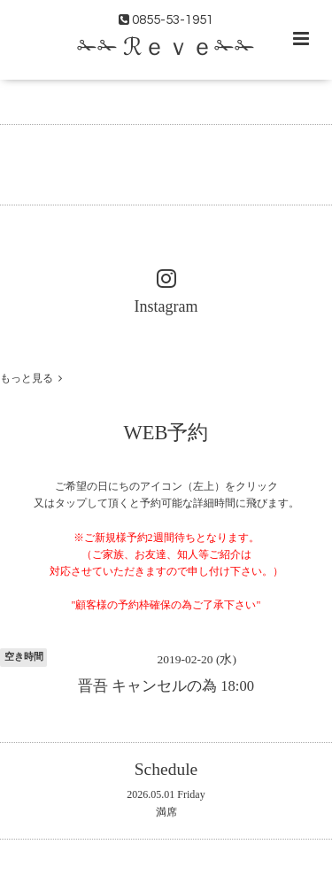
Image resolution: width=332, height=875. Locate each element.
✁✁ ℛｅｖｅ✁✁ (166, 47)
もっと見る (31, 378)
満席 (166, 812)
